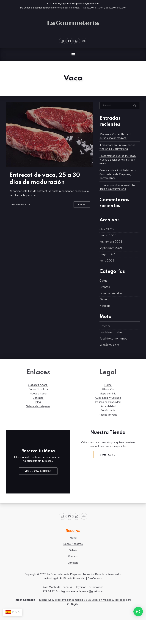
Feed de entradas (110, 332)
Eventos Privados (110, 293)
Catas (103, 280)
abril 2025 (106, 229)
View (82, 204)
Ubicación (108, 389)
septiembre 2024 (110, 248)
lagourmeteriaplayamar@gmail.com (80, 3)
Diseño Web (95, 578)
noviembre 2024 (110, 241)
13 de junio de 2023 (19, 204)
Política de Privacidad (72, 578)
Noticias (104, 306)
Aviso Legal (51, 578)
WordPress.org (109, 345)
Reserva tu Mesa (38, 451)
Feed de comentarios (113, 338)
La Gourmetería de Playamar (64, 574)
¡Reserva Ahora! (38, 384)
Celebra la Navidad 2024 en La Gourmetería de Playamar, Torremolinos (117, 174)
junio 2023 (106, 260)
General (104, 299)
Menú (73, 537)
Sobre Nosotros (38, 389)
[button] (138, 611)
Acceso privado (108, 414)
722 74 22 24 (53, 3)
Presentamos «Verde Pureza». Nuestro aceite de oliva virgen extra (117, 159)
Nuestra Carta (38, 393)
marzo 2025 (107, 235)
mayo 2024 (107, 254)
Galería (73, 550)
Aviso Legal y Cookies (108, 397)
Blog (38, 402)
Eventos (104, 287)
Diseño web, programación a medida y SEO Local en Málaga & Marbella (82, 599)
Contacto (38, 397)
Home (108, 384)
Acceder (104, 326)
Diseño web (108, 410)
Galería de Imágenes (38, 406)
